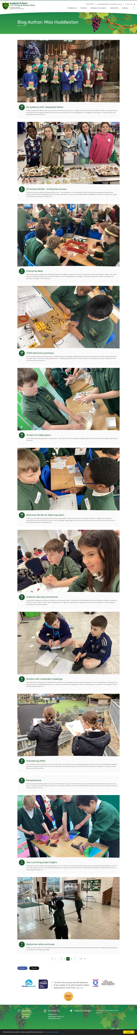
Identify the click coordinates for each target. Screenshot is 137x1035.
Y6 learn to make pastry (38, 435)
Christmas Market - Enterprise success (46, 189)
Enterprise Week (34, 271)
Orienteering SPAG (35, 761)
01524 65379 (89, 4)
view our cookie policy (51, 1032)
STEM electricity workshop (40, 353)
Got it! (129, 1032)
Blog (24, 25)
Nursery (125, 8)
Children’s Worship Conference (42, 597)
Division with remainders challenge (44, 679)
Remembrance (33, 780)
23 (81, 959)
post (34, 968)
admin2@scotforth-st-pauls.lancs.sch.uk (108, 4)
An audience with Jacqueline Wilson (44, 107)
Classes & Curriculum (99, 8)
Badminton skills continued (40, 944)
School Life (114, 8)
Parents (84, 8)
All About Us (72, 8)
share (22, 968)
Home (19, 25)
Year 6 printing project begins (41, 862)
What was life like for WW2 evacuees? (45, 515)
